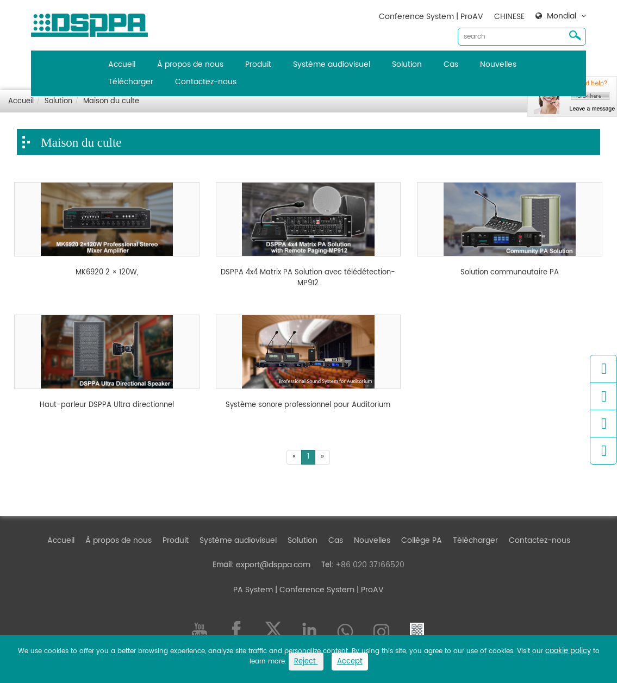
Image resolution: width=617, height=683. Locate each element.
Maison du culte (111, 101)
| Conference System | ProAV (328, 590)
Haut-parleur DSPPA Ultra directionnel (107, 405)
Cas (451, 64)
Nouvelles (498, 64)
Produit (258, 64)
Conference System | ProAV (431, 16)
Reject (306, 661)
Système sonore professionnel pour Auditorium (308, 405)
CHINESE (509, 16)
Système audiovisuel (331, 64)
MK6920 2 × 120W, (107, 272)
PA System (253, 590)
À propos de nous (190, 64)
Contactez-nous (205, 82)
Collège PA (421, 540)
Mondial (561, 16)
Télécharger (130, 82)
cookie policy (568, 651)
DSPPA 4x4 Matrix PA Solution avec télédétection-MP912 (308, 278)
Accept (350, 661)
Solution (407, 64)
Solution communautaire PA (509, 272)
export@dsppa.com (273, 565)
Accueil (121, 64)
